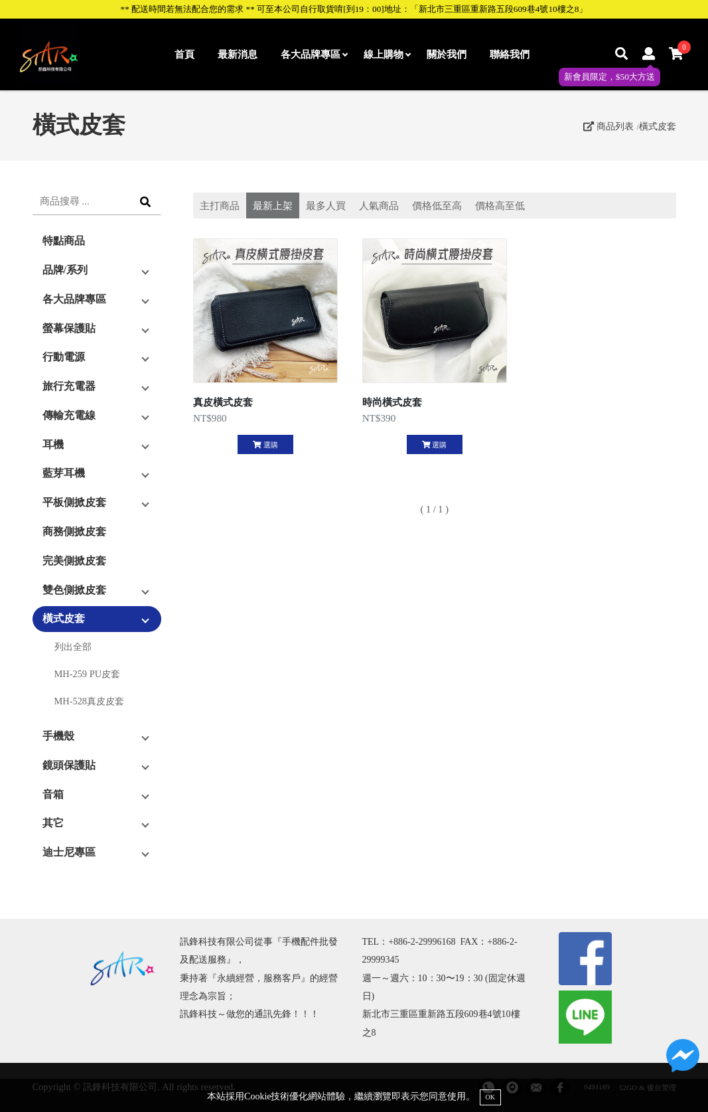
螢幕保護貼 (69, 328)
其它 (53, 823)
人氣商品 (379, 205)
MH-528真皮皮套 (89, 701)
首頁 (184, 54)
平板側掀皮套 (74, 502)
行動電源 (63, 356)
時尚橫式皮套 (392, 402)
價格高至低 (500, 205)
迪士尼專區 (69, 852)
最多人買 (326, 205)
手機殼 (58, 736)
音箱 (53, 794)
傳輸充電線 (69, 415)
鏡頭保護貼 (69, 765)
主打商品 (220, 205)
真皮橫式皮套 (223, 402)
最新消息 (237, 54)
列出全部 (73, 646)
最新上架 (273, 205)
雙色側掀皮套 (74, 590)
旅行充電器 (69, 386)
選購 (265, 445)
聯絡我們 (510, 54)
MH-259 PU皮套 (87, 674)
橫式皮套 (657, 126)
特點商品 (63, 240)
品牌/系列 (65, 270)
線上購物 (387, 54)
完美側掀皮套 (74, 560)
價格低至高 (437, 205)
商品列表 (608, 126)
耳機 (53, 444)
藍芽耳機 (63, 473)
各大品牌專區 (314, 54)
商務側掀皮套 (74, 531)
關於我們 (446, 54)
